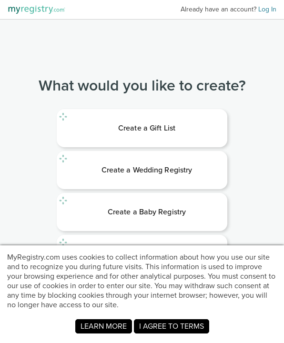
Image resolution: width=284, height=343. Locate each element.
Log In (267, 9)
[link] (142, 128)
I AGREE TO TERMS (171, 326)
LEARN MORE (104, 326)
